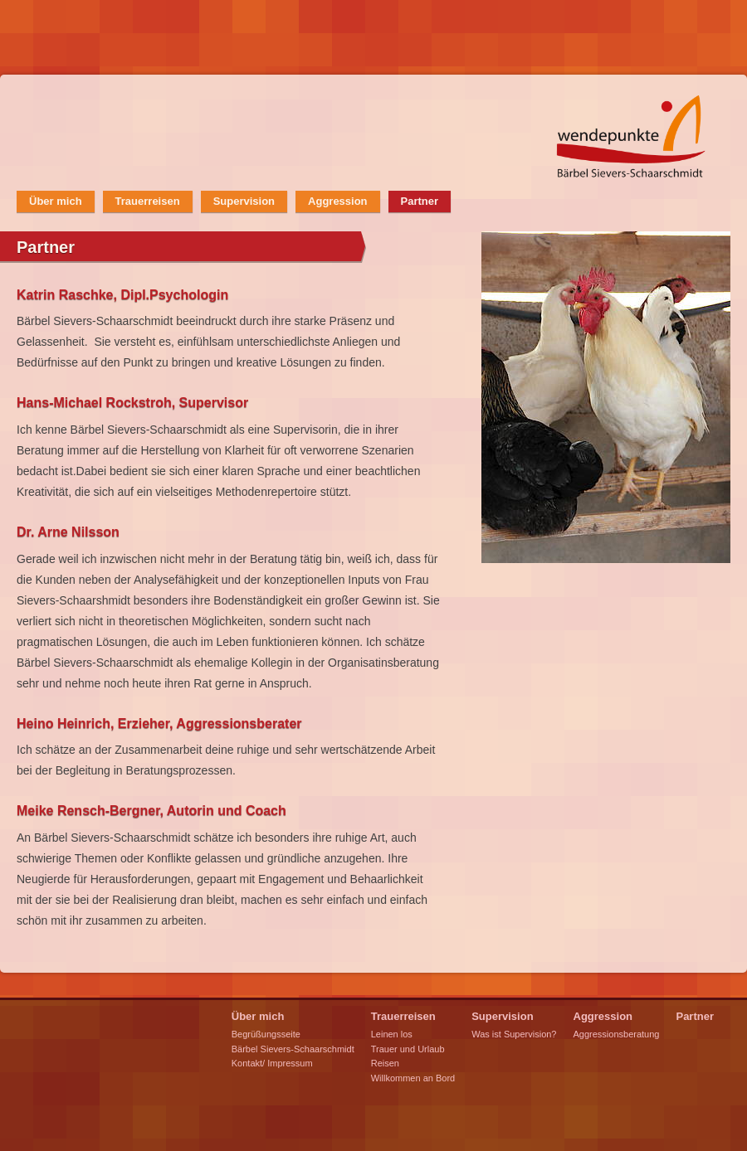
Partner (420, 201)
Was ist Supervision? (513, 1034)
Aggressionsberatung (617, 1034)
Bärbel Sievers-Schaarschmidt (293, 1049)
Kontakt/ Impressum (272, 1063)
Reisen (385, 1063)
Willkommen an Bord (413, 1078)
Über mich (55, 201)
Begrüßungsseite (266, 1034)
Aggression (338, 201)
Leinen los (392, 1034)
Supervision (244, 201)
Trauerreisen (147, 201)
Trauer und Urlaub (408, 1049)
